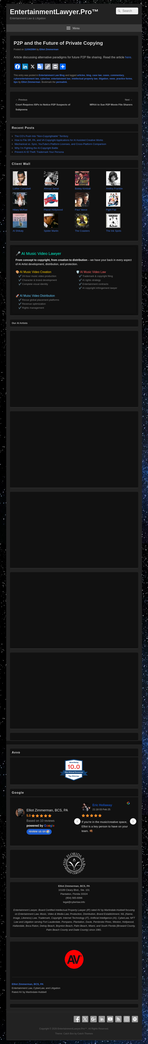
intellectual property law (84, 78)
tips (16, 82)
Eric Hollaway (102, 805)
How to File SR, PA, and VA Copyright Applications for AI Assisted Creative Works (59, 140)
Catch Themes (85, 1033)
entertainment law (60, 78)
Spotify (135, 1019)
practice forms (124, 78)
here (128, 57)
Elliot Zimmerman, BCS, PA (47, 810)
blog (88, 75)
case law (97, 75)
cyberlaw (45, 78)
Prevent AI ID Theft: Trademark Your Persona (39, 152)
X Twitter (85, 1019)
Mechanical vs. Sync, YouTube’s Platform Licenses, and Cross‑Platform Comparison (60, 144)
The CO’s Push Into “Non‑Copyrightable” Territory (41, 136)
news (112, 78)
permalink (61, 82)
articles (81, 75)
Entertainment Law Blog (51, 75)
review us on (39, 831)
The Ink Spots (113, 230)
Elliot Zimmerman (48, 49)
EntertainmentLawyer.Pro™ (54, 12)
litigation (103, 78)
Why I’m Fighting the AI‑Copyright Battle (36, 148)
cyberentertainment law (26, 78)
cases (106, 75)
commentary (117, 75)
